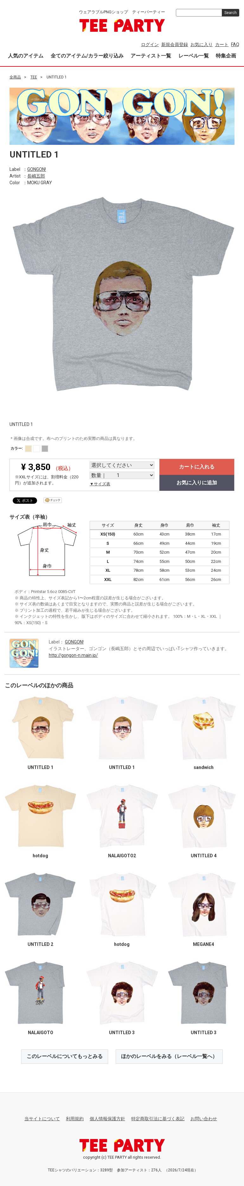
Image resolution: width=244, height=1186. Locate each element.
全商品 (15, 77)
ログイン (150, 44)
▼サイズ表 (100, 483)
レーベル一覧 (193, 56)
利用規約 (75, 1118)
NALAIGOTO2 (122, 855)
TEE (33, 77)
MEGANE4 (203, 944)
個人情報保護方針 (107, 1118)
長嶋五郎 (36, 176)
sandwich (204, 767)
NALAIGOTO (40, 1032)
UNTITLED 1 (40, 767)
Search (230, 12)
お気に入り (201, 44)
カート (221, 44)
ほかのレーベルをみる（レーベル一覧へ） (169, 1056)
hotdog (40, 855)
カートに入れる (197, 466)
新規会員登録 (174, 44)
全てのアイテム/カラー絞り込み (87, 56)
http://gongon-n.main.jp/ (73, 655)
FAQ (235, 44)
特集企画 (226, 56)
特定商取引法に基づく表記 (157, 1118)
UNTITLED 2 (40, 944)
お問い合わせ (203, 1118)
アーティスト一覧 (151, 56)
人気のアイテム (25, 56)
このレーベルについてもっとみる (65, 1056)
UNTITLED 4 (203, 855)
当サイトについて (42, 1118)
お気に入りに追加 (197, 482)
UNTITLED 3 (122, 1032)
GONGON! (36, 169)
